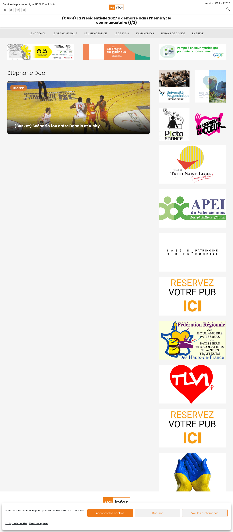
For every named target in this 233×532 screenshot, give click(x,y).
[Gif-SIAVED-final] (210, 84)
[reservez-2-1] (192, 426)
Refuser (157, 513)
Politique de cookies (16, 523)
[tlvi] (192, 382)
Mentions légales (38, 523)
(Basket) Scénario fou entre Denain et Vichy (57, 124)
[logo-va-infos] (116, 7)
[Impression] (192, 206)
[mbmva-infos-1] (192, 250)
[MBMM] (40, 50)
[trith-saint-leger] (192, 162)
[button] (228, 9)
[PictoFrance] (174, 122)
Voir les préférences (204, 513)
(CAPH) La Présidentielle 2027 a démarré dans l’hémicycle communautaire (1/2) (116, 20)
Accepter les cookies (110, 513)
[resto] (210, 122)
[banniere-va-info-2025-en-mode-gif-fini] (192, 50)
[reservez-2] (192, 294)
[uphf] (174, 84)
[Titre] (5, 10)
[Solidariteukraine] (192, 470)
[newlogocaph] (116, 50)
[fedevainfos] (192, 338)
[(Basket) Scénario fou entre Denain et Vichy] (78, 106)
